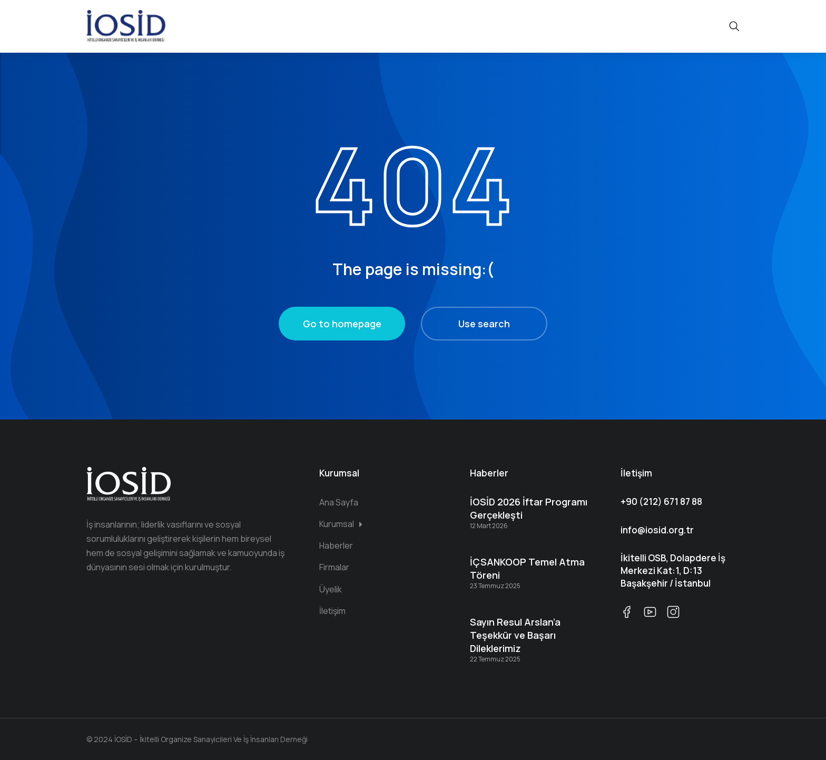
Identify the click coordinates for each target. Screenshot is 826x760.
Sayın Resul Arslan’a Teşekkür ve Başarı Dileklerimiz (515, 635)
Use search (484, 323)
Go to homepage (342, 323)
